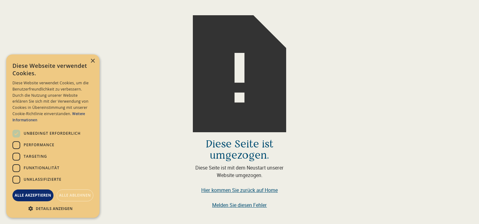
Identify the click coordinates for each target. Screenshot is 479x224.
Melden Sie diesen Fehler (239, 205)
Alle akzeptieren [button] (33, 195)
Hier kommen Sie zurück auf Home (239, 190)
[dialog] (53, 136)
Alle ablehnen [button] (75, 195)
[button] (52, 208)
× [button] (92, 61)
